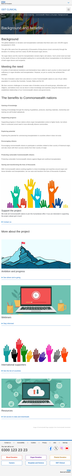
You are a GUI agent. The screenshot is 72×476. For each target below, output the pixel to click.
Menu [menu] (68, 9)
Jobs (54, 442)
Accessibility (20, 442)
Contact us (7, 442)
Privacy (44, 442)
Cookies (33, 442)
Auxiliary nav (68, 3)
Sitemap (65, 442)
